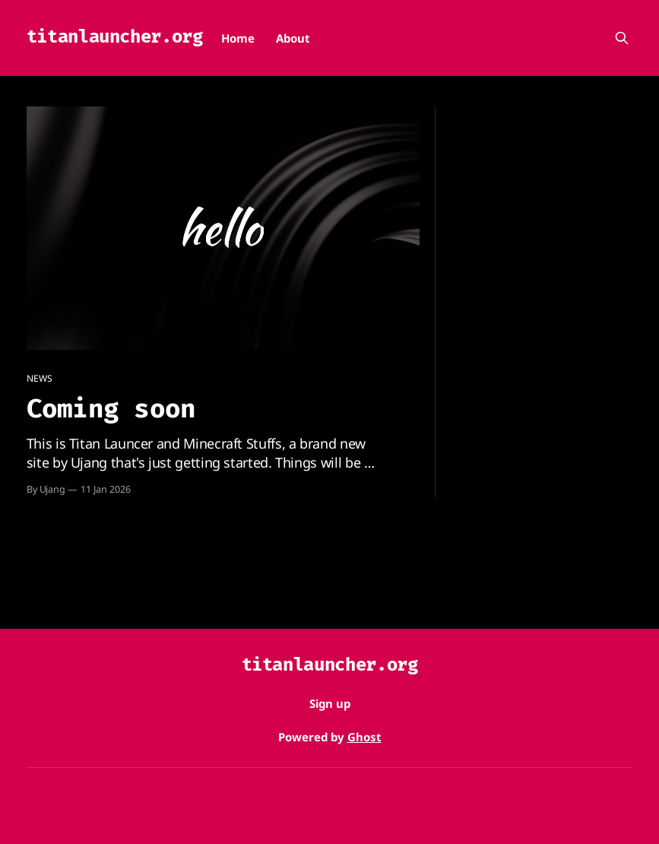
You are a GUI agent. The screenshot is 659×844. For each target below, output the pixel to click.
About (293, 38)
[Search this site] (622, 38)
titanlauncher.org (115, 36)
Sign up (329, 703)
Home (238, 38)
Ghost (364, 736)
